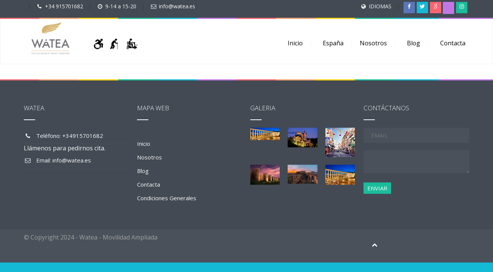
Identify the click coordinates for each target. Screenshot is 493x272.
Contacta (452, 43)
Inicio (295, 43)
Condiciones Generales (166, 198)
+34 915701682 (64, 6)
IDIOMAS (380, 6)
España (333, 43)
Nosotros (373, 43)
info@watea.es (177, 6)
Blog (413, 43)
